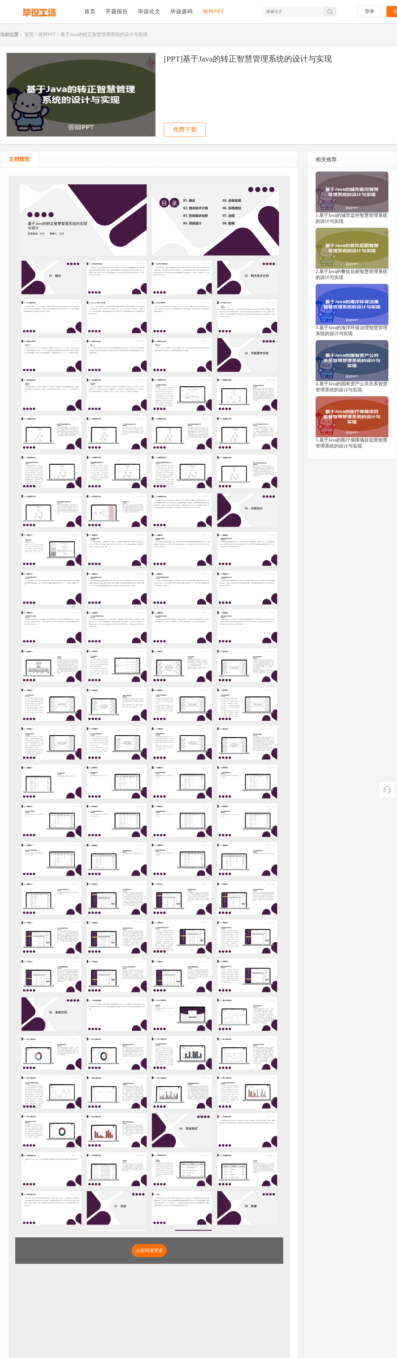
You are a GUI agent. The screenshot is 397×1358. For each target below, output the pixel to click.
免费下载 (185, 129)
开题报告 (117, 11)
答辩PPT (213, 11)
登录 (369, 11)
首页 (90, 11)
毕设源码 (181, 11)
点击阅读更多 (149, 1250)
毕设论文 (149, 11)
